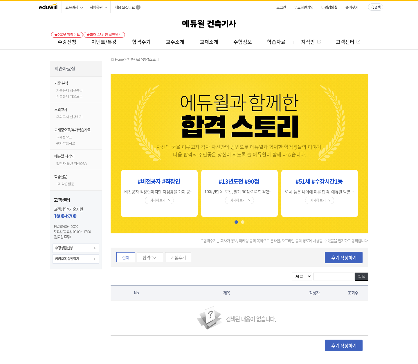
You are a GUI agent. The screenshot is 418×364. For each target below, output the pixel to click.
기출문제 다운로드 (69, 95)
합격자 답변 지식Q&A (71, 163)
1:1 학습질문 (65, 183)
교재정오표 (64, 136)
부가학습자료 (65, 142)
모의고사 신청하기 (69, 116)
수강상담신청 (64, 248)
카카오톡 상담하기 (67, 258)
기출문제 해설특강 (69, 90)
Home (119, 59)
